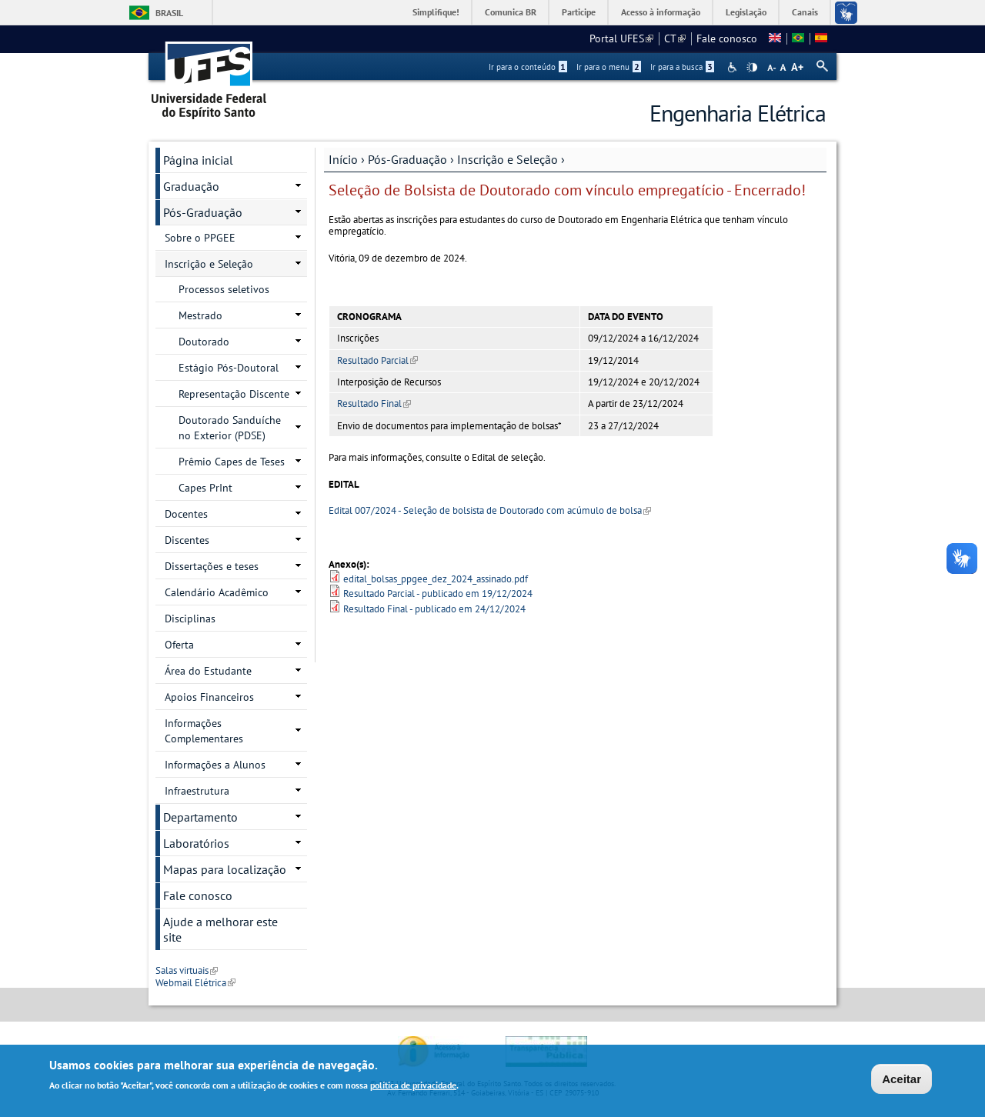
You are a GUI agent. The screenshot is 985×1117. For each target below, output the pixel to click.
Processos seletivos (224, 289)
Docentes (186, 514)
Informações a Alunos (215, 765)
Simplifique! (435, 12)
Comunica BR (510, 12)
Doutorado (204, 341)
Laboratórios (196, 843)
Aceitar (901, 1080)
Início (343, 159)
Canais (805, 12)
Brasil (169, 12)
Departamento (200, 817)
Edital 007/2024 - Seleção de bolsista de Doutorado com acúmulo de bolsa (490, 510)
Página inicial (198, 160)
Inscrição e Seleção (507, 159)
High (751, 67)
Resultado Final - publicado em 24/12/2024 (434, 608)
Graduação (191, 186)
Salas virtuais (186, 970)
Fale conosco (726, 38)
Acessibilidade (734, 67)
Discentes (187, 540)
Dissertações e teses (212, 566)
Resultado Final (374, 403)
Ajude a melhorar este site (220, 929)
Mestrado (200, 315)
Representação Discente (234, 394)
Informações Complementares (204, 730)
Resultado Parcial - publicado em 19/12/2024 (438, 593)
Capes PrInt (205, 488)
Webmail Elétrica (195, 982)
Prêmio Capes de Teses (232, 461)
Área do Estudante (208, 671)
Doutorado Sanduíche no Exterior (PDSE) (230, 427)
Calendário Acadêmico (217, 592)
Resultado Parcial (377, 360)
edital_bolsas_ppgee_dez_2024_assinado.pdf (435, 578)
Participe (579, 12)
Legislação (746, 12)
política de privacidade (413, 1086)
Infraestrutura (197, 791)
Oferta (179, 645)
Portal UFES (621, 38)
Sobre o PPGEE (200, 238)
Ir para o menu (608, 67)
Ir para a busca (682, 67)
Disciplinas (190, 618)
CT (675, 38)
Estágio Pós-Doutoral (229, 368)
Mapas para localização (224, 869)
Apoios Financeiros (209, 697)
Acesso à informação (660, 12)
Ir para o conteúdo (528, 67)
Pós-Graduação (407, 159)
